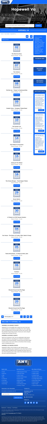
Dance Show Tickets (36, 380)
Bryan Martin (16, 199)
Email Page (4, 383)
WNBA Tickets (20, 382)
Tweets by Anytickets (39, 73)
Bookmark (4, 407)
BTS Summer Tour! (39, 95)
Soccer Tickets (20, 378)
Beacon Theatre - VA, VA (16, 55)
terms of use (16, 409)
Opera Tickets (35, 383)
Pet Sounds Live (16, 126)
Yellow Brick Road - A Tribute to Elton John (16, 253)
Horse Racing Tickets (21, 383)
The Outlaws (16, 71)
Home (3, 371)
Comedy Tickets (35, 375)
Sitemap (9, 407)
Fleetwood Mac (39, 114)
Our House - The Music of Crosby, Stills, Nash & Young (16, 235)
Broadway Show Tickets (37, 376)
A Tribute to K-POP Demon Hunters (16, 217)
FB (25, 403)
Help (3, 375)
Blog (3, 376)
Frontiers (16, 271)
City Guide (4, 380)
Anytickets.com (12, 413)
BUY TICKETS (16, 58)
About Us (4, 373)
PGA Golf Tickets (20, 373)
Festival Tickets (35, 382)
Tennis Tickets (20, 375)
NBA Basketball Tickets (22, 371)
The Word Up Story (17, 53)
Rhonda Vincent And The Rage (17, 289)
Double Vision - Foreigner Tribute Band (16, 108)
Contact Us (4, 378)
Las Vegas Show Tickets (37, 378)
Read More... (41, 110)
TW (28, 403)
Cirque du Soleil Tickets (37, 385)
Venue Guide (5, 382)
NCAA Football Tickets (22, 376)
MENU (45, 2)
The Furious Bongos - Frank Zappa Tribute (17, 180)
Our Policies (14, 407)
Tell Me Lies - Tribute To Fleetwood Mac (16, 90)
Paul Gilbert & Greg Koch (16, 144)
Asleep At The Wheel (16, 162)
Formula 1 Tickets (21, 385)
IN (31, 403)
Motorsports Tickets (21, 380)
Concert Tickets (35, 371)
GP (34, 403)
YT (37, 403)
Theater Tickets (35, 373)
